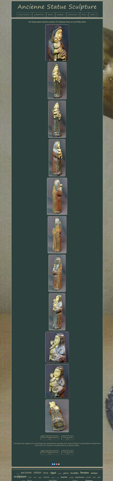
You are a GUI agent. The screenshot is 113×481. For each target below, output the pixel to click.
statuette (46, 477)
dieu (18, 473)
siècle (39, 477)
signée (60, 473)
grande (88, 477)
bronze (84, 472)
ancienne (26, 472)
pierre (66, 473)
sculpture (20, 476)
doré (58, 477)
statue (37, 472)
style (98, 477)
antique (94, 473)
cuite (34, 477)
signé (53, 472)
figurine (53, 477)
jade (94, 477)
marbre (64, 477)
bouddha (74, 473)
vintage (71, 477)
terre (30, 477)
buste (45, 472)
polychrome (79, 477)
